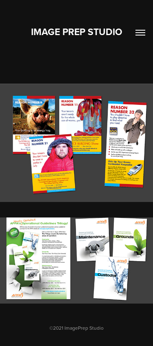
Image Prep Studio (76, 31)
